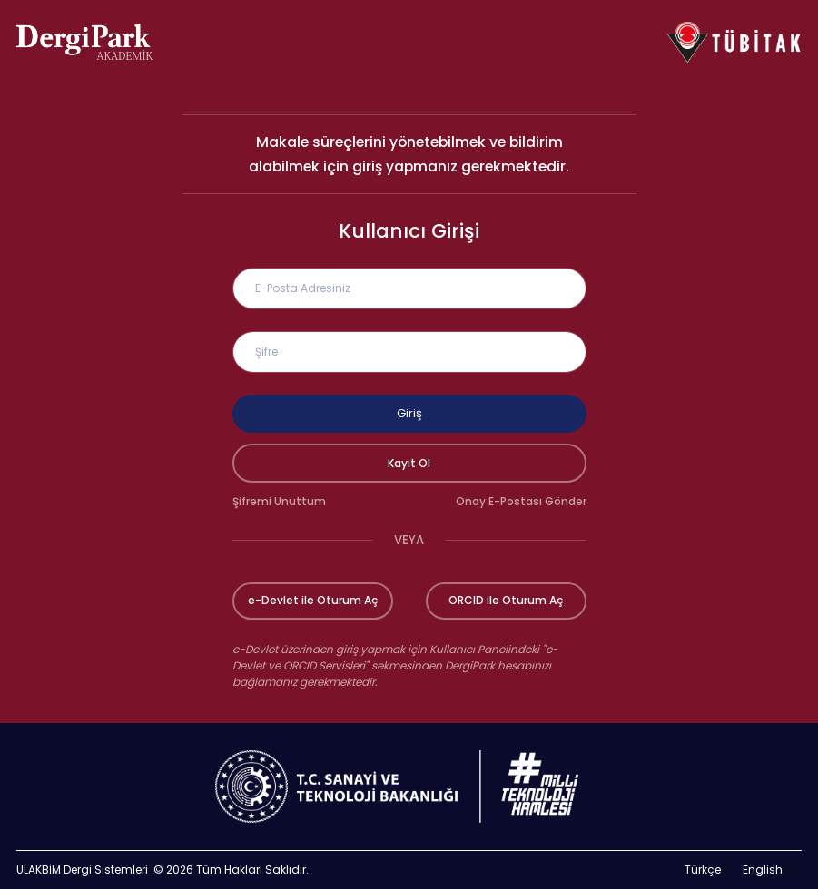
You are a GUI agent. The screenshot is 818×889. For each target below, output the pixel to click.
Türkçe (703, 869)
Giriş (409, 413)
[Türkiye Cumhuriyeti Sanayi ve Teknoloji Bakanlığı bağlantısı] (408, 786)
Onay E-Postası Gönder (521, 501)
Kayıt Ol (409, 463)
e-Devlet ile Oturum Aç (313, 600)
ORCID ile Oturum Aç (505, 600)
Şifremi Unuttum (279, 501)
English (763, 869)
